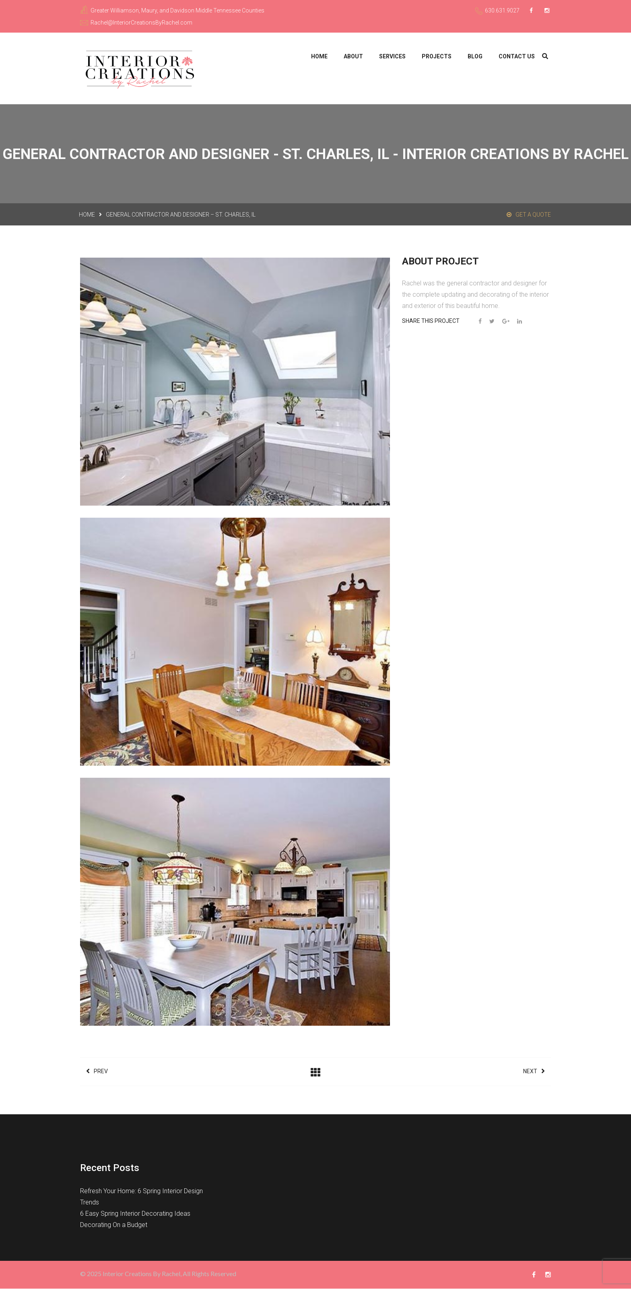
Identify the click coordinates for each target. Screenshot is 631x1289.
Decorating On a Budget (113, 1225)
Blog (475, 56)
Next (534, 1072)
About (353, 56)
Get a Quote (529, 215)
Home (319, 56)
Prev (97, 1072)
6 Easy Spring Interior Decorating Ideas (135, 1214)
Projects (437, 56)
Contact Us (517, 56)
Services (392, 56)
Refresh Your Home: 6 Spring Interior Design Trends (141, 1197)
